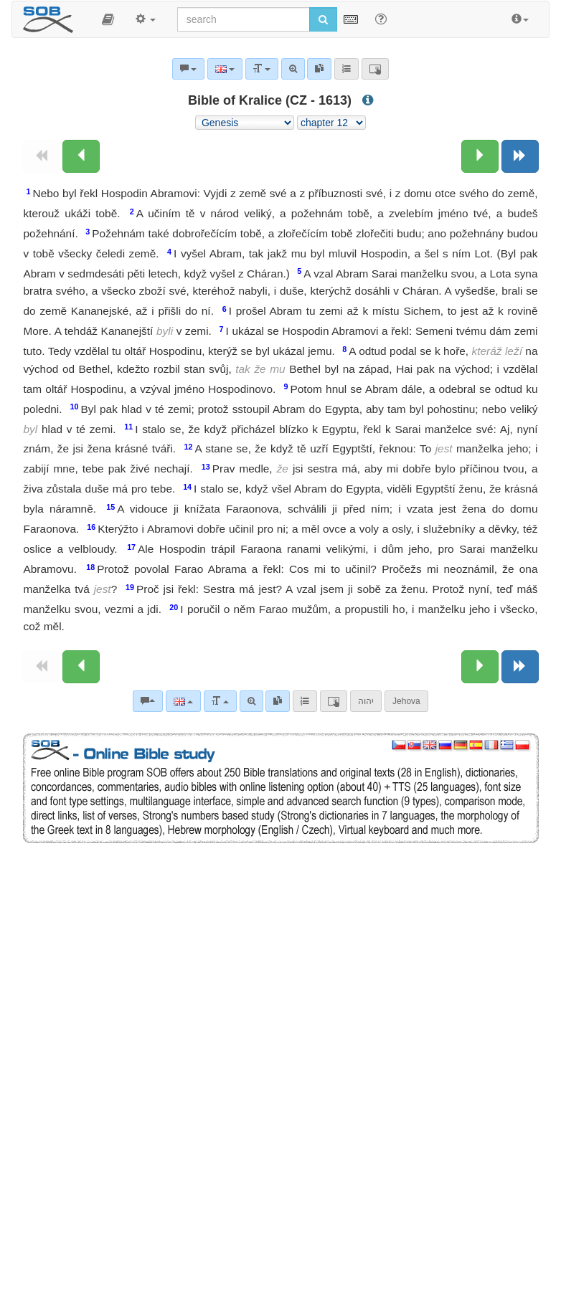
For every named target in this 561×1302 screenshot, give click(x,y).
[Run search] (323, 19)
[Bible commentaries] (148, 701)
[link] (277, 701)
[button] (108, 19)
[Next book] (520, 156)
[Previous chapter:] (81, 156)
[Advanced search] (251, 701)
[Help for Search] (381, 18)
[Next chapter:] (480, 156)
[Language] (183, 701)
